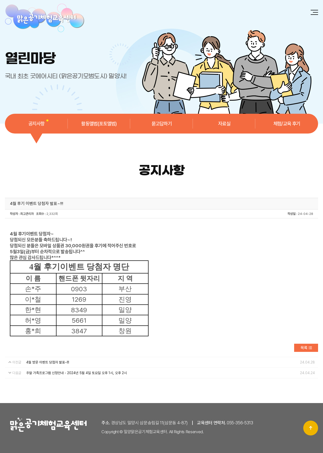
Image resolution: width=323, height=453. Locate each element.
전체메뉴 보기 (314, 12)
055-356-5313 (240, 422)
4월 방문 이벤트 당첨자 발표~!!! (47, 362)
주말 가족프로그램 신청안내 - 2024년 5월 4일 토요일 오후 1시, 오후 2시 (76, 373)
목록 (304, 347)
